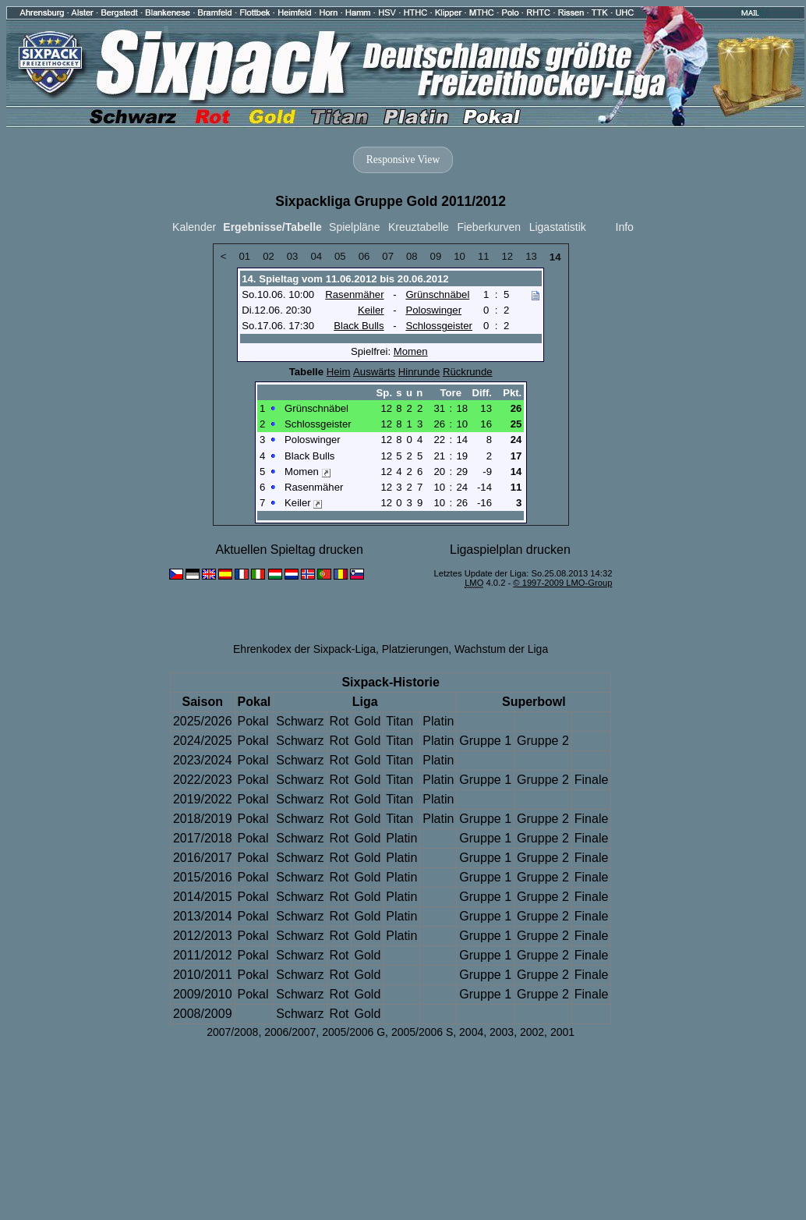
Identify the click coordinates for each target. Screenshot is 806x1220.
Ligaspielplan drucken (510, 549)
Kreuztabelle (418, 227)
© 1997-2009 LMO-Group (562, 582)
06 (364, 256)
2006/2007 (290, 1032)
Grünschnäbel (437, 294)
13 (531, 256)
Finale (591, 779)
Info (625, 227)
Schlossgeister (438, 326)
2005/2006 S (422, 1032)
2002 (532, 1032)
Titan (399, 721)
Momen (411, 351)
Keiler (371, 310)
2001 (562, 1032)
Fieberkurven (489, 227)
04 (316, 256)
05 (340, 256)
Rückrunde (468, 372)
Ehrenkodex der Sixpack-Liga (304, 649)
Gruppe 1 (485, 740)
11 (484, 256)
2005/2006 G (353, 1032)
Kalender (194, 227)
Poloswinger (433, 310)
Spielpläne (354, 227)
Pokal (253, 721)
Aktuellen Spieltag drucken (288, 549)
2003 (502, 1032)
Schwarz (299, 721)
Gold (367, 721)
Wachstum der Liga (501, 649)
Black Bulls (359, 326)
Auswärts (374, 372)
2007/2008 (232, 1032)
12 (508, 256)
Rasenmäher (354, 294)
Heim (339, 372)
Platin (438, 721)
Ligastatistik (557, 227)
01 (244, 256)
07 (388, 256)
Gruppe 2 (543, 740)
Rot (339, 721)
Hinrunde (419, 372)
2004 (471, 1032)
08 (412, 256)
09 (436, 256)
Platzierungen (415, 649)
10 (459, 256)
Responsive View (403, 159)
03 (293, 256)
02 (268, 256)
